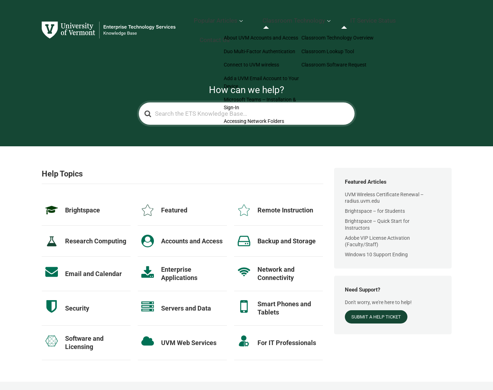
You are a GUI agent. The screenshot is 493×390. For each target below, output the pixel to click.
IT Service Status (390, 20)
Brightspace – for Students (375, 190)
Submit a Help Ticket (376, 295)
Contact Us (435, 20)
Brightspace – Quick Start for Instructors (377, 203)
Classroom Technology (325, 20)
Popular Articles (261, 20)
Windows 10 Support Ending (376, 233)
